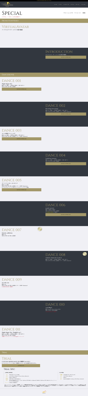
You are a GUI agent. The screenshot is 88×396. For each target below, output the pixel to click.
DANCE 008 (55, 254)
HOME (55, 4)
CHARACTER (66, 4)
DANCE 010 (55, 304)
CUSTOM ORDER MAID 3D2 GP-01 (44, 0)
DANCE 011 (11, 329)
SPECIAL (77, 4)
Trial (7, 358)
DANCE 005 (12, 180)
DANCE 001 (11, 80)
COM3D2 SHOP (49, 212)
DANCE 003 (11, 130)
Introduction (59, 51)
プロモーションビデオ (68, 12)
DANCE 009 (12, 279)
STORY (60, 4)
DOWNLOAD (21, 365)
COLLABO (83, 4)
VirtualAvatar (15, 26)
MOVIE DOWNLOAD (66, 57)
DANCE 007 (11, 230)
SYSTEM (72, 4)
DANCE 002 (55, 105)
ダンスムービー (77, 12)
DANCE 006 (55, 205)
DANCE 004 (55, 155)
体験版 (83, 12)
